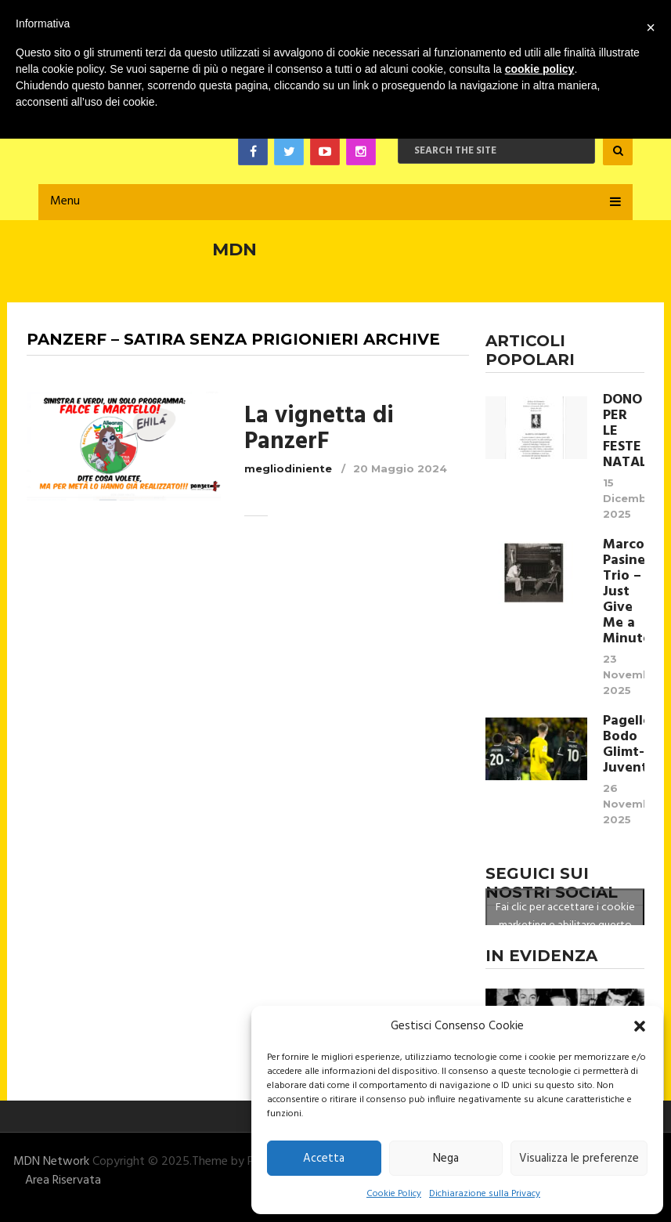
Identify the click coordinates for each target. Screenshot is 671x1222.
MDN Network (51, 1162)
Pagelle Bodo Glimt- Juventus (624, 745)
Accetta (324, 1158)
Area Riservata (63, 1180)
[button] (640, 1026)
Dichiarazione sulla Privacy (484, 1194)
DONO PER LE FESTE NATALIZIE (624, 431)
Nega (446, 1158)
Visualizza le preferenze (579, 1158)
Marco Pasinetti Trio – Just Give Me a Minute (624, 592)
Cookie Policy (393, 1194)
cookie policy (540, 69)
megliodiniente (288, 468)
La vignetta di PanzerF (319, 429)
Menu (65, 201)
